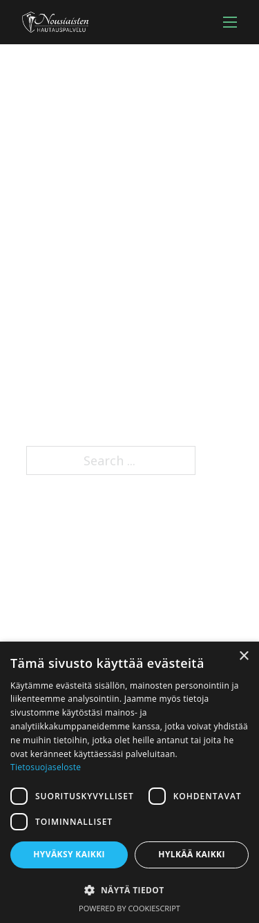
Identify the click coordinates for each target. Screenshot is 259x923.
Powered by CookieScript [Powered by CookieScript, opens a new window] (129, 908)
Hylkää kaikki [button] (191, 854)
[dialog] (129, 782)
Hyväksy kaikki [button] (69, 854)
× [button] (243, 656)
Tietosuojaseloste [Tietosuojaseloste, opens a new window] (45, 767)
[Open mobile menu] (230, 22)
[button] (129, 890)
